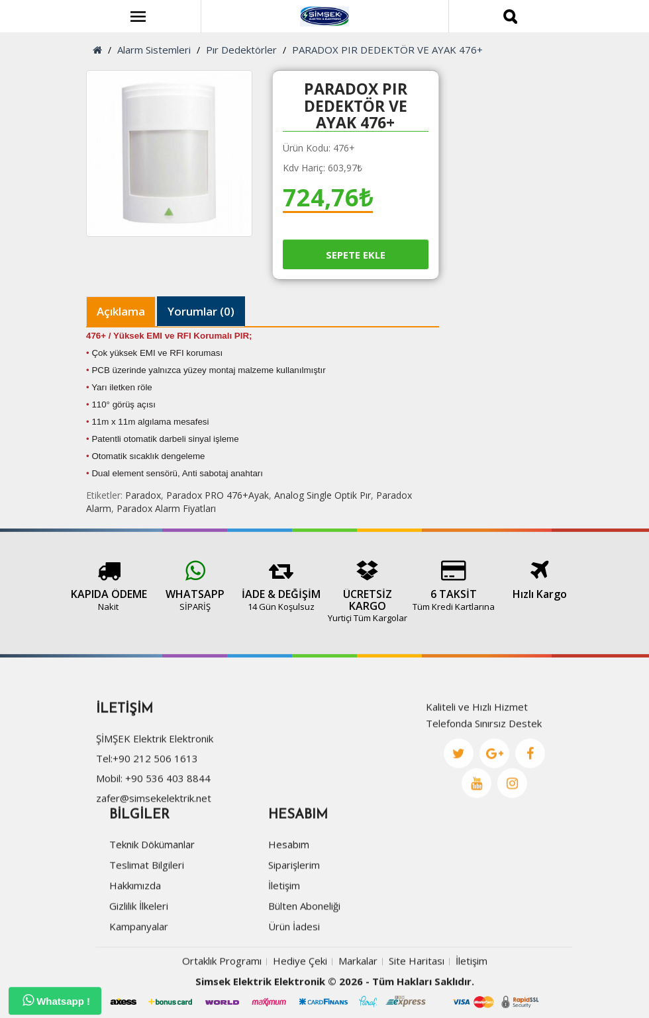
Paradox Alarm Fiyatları (166, 508)
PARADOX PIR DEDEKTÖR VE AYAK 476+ (387, 49)
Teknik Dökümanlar (152, 895)
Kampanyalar (138, 977)
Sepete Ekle (355, 254)
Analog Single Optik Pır (322, 495)
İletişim (284, 936)
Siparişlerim (294, 915)
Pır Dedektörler (241, 49)
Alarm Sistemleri (154, 49)
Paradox (143, 495)
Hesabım (288, 895)
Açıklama (121, 311)
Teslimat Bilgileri (146, 915)
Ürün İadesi (294, 977)
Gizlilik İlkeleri (138, 956)
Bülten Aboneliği (304, 956)
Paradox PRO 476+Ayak (217, 495)
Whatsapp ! (56, 1000)
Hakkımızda (135, 936)
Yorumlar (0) (201, 311)
